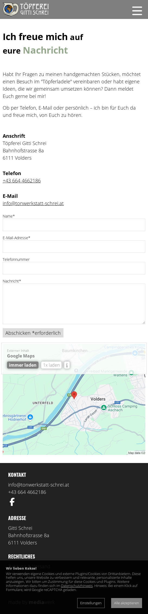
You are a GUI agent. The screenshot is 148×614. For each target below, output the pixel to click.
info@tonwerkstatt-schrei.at (33, 203)
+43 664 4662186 (22, 180)
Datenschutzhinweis (77, 585)
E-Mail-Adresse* (16, 237)
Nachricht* (12, 281)
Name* (9, 216)
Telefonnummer (16, 259)
